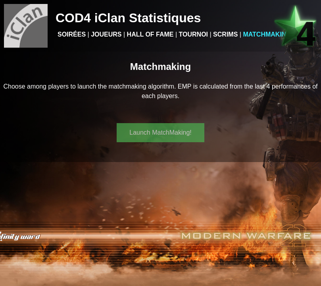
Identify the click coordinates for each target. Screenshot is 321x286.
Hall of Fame (150, 34)
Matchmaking (267, 34)
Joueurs (106, 34)
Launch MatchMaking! (160, 132)
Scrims (225, 34)
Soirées (72, 34)
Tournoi (193, 34)
